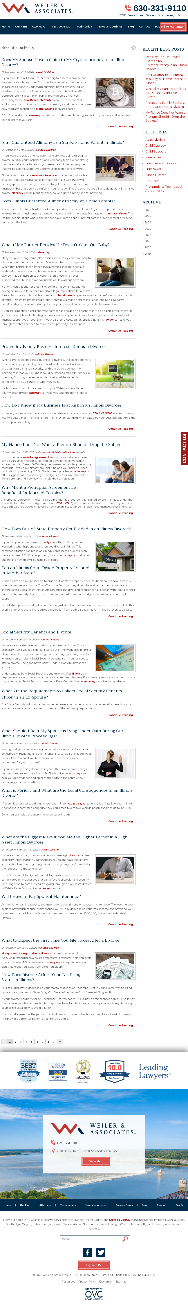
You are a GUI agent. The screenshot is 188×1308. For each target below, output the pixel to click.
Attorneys (38, 26)
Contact (144, 26)
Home (6, 26)
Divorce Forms (173, 27)
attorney (34, 115)
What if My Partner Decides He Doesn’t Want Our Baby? (165, 93)
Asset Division (45, 72)
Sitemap (121, 1281)
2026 (146, 210)
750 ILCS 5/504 (116, 213)
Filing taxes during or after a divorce (26, 953)
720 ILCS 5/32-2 (77, 803)
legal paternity (68, 295)
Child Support (155, 151)
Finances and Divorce (161, 163)
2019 (146, 253)
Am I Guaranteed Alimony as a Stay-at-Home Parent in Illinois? (165, 79)
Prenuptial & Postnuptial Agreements (61, 452)
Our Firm (21, 26)
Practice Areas (60, 26)
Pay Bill (160, 26)
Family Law (153, 157)
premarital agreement (34, 457)
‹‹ (4, 1041)
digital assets (45, 109)
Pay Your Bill (94, 1265)
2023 (146, 229)
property (44, 542)
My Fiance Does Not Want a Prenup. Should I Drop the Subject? (165, 116)
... (54, 1041)
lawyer (109, 319)
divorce (77, 673)
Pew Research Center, (38, 100)
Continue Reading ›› (121, 126)
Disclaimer (106, 1281)
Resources (68, 1281)
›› (60, 1041)
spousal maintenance (41, 175)
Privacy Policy (87, 1281)
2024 (146, 222)
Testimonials (84, 26)
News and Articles (110, 26)
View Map (95, 1161)
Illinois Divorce (46, 149)
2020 (146, 247)
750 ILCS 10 (64, 503)
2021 (146, 241)
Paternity (44, 252)
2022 (146, 235)
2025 (146, 216)
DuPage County (119, 1219)
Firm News (153, 169)
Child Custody (155, 145)
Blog (131, 26)
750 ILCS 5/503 (102, 413)
